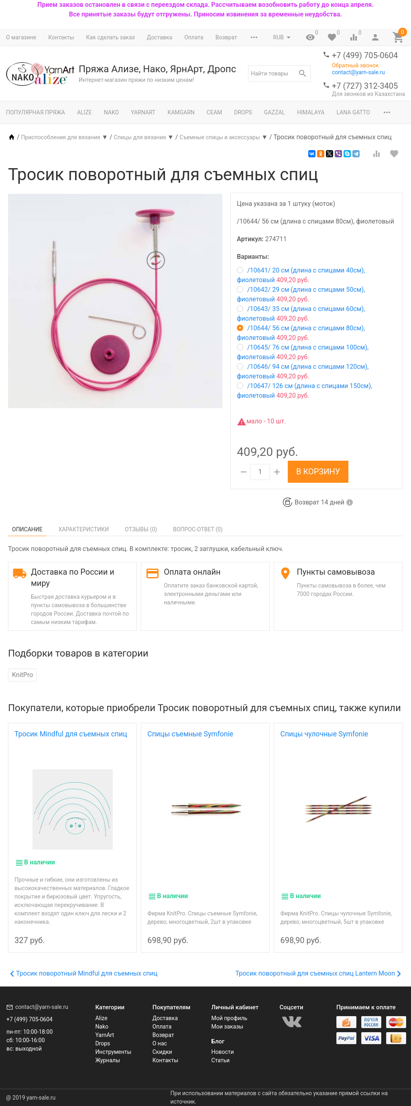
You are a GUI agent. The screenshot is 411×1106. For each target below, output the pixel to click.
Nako (111, 112)
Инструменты (113, 1052)
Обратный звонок (355, 65)
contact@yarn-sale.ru (358, 72)
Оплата (193, 37)
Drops (243, 112)
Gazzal (274, 112)
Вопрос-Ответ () (198, 529)
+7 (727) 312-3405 (365, 86)
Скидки (162, 1052)
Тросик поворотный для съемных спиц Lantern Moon (318, 973)
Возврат (226, 37)
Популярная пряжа (35, 112)
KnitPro (22, 675)
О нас (160, 1043)
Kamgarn (180, 112)
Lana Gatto (353, 112)
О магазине (21, 37)
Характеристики (84, 529)
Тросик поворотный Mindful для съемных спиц (83, 973)
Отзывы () (141, 529)
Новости (223, 1052)
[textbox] (279, 73)
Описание (27, 529)
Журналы (107, 1060)
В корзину (318, 471)
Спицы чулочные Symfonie (324, 734)
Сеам (214, 112)
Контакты (61, 37)
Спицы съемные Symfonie (190, 734)
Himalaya (310, 112)
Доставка (159, 37)
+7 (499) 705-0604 (365, 55)
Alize (84, 112)
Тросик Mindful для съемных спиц (70, 734)
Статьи (221, 1060)
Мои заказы (228, 1026)
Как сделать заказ (110, 37)
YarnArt (143, 112)
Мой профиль (230, 1018)
